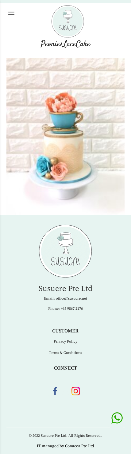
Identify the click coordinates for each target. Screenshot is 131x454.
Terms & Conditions (65, 353)
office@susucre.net (71, 298)
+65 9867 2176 (72, 308)
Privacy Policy (65, 341)
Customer (65, 331)
